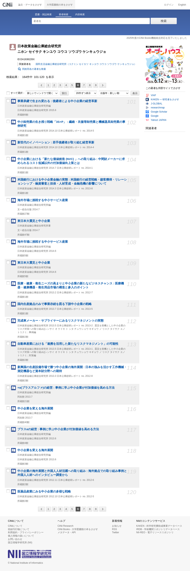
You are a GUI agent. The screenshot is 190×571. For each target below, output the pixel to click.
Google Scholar (159, 111)
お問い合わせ (15, 539)
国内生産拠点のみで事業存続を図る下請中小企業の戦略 (54, 304)
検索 (164, 21)
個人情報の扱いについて (21, 535)
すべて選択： (15, 93)
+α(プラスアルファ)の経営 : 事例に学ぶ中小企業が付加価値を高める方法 (66, 387)
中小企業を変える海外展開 (35, 408)
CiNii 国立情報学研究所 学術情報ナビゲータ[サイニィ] (8, 4)
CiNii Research (65, 526)
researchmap (158, 107)
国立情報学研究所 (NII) (20, 542)
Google (155, 116)
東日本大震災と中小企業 (33, 221)
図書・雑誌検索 (43, 14)
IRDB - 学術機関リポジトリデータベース (158, 529)
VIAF (153, 95)
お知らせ (117, 526)
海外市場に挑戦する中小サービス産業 (42, 200)
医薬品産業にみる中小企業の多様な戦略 (44, 491)
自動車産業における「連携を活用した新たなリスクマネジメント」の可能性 (67, 343)
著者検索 (63, 14)
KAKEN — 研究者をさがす (165, 99)
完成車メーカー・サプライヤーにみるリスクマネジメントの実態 (60, 320)
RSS (114, 529)
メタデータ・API (67, 532)
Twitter (115, 532)
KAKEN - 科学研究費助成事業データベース (159, 526)
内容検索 (80, 14)
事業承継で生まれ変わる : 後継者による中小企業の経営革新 (57, 101)
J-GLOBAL (156, 103)
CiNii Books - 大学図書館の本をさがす (78, 529)
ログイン (169, 4)
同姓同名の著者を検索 (34, 69)
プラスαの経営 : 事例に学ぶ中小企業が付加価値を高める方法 (58, 429)
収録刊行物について (18, 529)
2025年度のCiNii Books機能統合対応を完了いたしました (156, 38)
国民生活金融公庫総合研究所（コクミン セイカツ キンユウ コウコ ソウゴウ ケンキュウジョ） (86, 64)
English (182, 4)
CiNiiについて (15, 526)
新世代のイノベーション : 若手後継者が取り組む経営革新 (55, 142)
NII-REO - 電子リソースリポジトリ (155, 532)
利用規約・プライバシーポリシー (26, 532)
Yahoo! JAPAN (158, 120)
